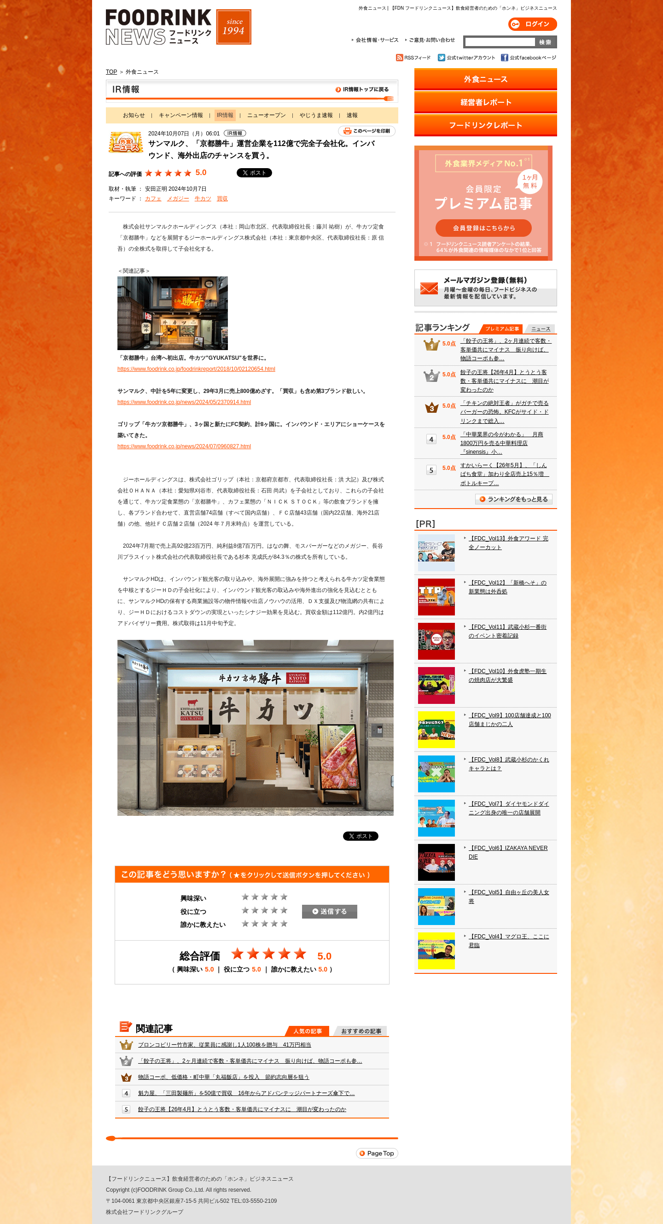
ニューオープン (266, 115)
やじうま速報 (316, 115)
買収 (222, 198)
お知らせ (134, 115)
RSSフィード (415, 57)
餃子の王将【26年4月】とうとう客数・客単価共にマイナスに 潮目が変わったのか (242, 1109)
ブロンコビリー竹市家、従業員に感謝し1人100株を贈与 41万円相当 (224, 1045)
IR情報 (252, 91)
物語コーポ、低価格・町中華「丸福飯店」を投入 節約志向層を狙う (223, 1077)
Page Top (377, 1153)
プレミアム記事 (501, 329)
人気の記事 (307, 1031)
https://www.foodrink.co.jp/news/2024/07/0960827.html (184, 446)
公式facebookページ (528, 57)
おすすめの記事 (360, 1031)
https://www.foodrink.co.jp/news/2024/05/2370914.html (184, 402)
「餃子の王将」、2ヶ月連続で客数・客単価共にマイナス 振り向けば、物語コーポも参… (250, 1061)
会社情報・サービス (376, 40)
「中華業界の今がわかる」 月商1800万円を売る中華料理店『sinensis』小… (501, 443)
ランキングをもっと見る (513, 499)
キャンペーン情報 (181, 115)
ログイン (532, 24)
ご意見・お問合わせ (429, 40)
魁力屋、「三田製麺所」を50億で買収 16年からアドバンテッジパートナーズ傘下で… (246, 1093)
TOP (111, 72)
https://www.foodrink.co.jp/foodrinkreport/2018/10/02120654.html (196, 369)
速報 (352, 115)
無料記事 (539, 329)
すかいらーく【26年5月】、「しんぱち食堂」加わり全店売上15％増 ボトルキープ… (504, 474)
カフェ (153, 198)
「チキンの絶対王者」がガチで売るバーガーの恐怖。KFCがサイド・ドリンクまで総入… (504, 412)
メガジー (178, 198)
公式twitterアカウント (467, 57)
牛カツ (203, 198)
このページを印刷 (366, 131)
